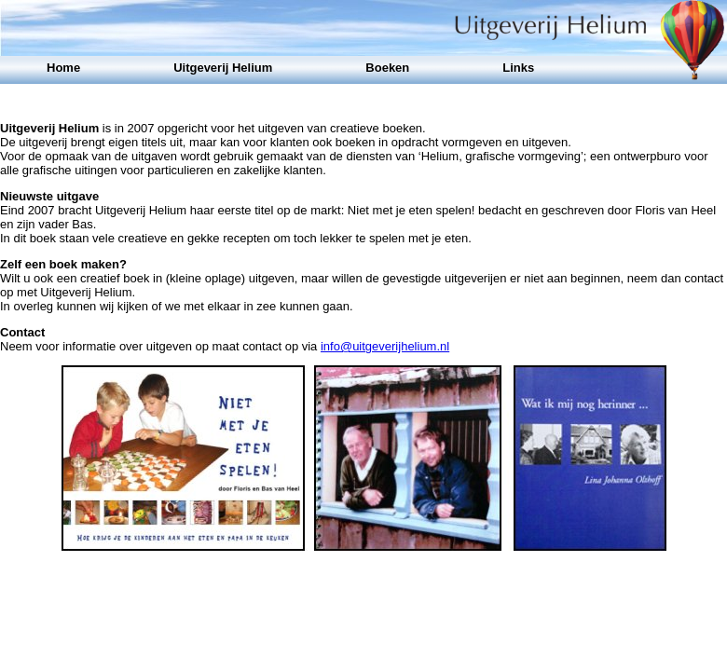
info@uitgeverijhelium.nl (385, 346)
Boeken (387, 68)
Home (63, 68)
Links (518, 68)
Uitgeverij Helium (222, 68)
